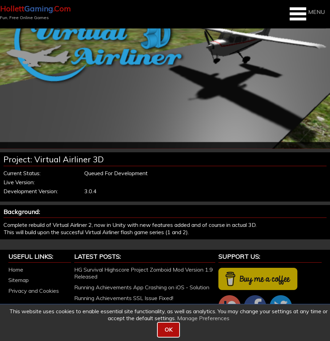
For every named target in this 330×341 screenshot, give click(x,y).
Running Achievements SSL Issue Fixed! (123, 298)
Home (15, 269)
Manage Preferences (203, 318)
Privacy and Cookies (33, 290)
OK (168, 329)
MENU (306, 14)
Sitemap (18, 279)
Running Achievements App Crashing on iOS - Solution (141, 287)
